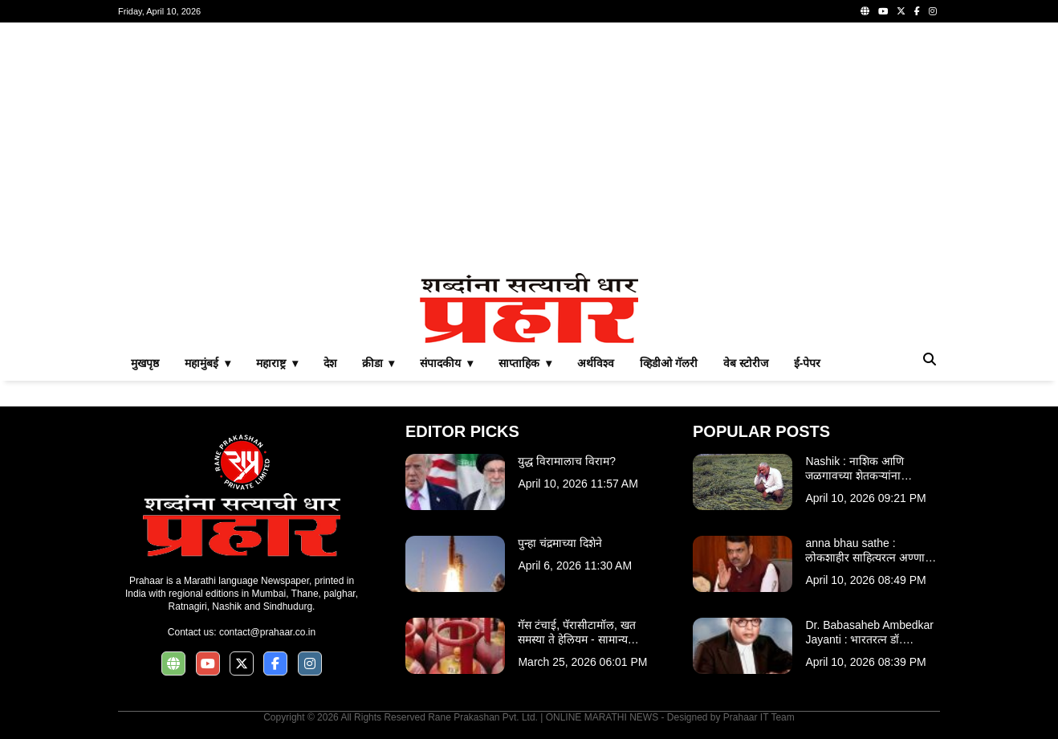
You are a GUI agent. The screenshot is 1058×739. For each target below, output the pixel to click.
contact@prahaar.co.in (267, 632)
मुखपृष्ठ (145, 363)
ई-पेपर (807, 363)
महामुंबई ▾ (207, 363)
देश (330, 363)
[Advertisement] (529, 147)
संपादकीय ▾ (446, 363)
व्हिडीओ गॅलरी (669, 363)
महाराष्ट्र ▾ (277, 363)
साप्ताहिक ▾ (524, 363)
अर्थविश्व (595, 363)
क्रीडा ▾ (378, 363)
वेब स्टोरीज (745, 363)
